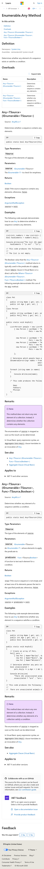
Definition (7, 26)
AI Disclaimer (6, 855)
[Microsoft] (22, 3)
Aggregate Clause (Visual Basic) (22, 464)
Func (20, 557)
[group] (23, 142)
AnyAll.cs (15, 121)
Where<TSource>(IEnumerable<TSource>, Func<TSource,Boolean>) (19, 276)
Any (15, 221)
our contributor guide (27, 789)
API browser (12, 8)
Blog (31, 855)
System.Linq (15, 49)
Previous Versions (20, 855)
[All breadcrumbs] (4, 8)
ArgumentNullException (14, 203)
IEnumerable (19, 168)
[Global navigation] (2, 3)
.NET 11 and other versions (17, 476)
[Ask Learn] (29, 8)
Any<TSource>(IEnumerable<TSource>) (18, 32)
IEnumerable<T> (15, 172)
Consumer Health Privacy (11, 862)
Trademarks (6, 865)
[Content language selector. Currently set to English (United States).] (12, 844)
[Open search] (34, 3)
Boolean (8, 183)
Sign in (39, 3)
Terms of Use (29, 862)
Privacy (15, 859)
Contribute (6, 859)
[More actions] (40, 8)
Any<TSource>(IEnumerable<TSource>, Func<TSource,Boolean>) (18, 36)
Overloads (7, 29)
